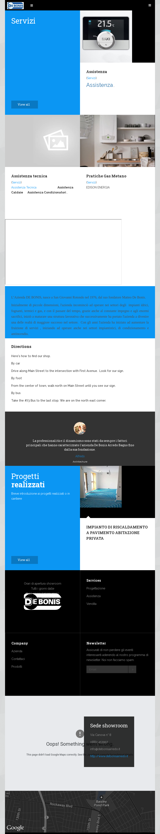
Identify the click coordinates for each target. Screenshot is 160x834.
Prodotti (16, 679)
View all (26, 104)
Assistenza (96, 71)
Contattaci (18, 671)
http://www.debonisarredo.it (109, 768)
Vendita (91, 616)
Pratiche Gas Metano (106, 175)
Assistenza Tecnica (23, 187)
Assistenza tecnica (29, 175)
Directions (21, 346)
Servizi (91, 78)
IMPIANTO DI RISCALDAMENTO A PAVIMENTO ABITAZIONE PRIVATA (117, 545)
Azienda (16, 663)
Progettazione (95, 601)
